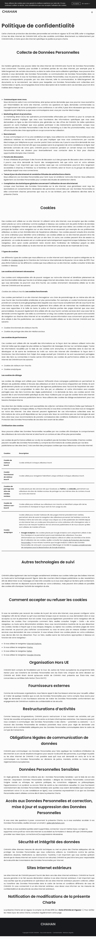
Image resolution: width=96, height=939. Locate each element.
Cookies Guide (17, 261)
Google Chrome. (34, 657)
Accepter (76, 3)
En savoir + (86, 3)
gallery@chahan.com (56, 825)
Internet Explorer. (34, 645)
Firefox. (30, 649)
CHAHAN (48, 935)
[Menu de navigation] (92, 12)
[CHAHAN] (10, 12)
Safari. (29, 653)
